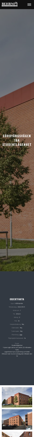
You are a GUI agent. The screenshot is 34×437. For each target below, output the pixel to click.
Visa (21, 335)
